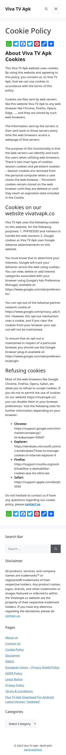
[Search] (56, 549)
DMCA (9, 661)
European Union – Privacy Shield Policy (32, 667)
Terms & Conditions (19, 691)
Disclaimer (12, 655)
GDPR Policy (13, 673)
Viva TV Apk (18, 9)
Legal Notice (14, 679)
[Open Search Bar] (46, 9)
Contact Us (13, 643)
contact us (32, 504)
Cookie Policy (14, 649)
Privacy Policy (14, 685)
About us (11, 638)
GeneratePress (33, 749)
